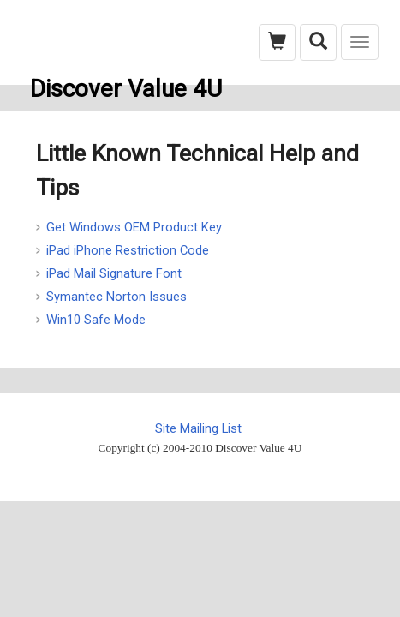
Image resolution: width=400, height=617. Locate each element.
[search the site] (318, 42)
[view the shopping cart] (277, 42)
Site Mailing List (198, 428)
